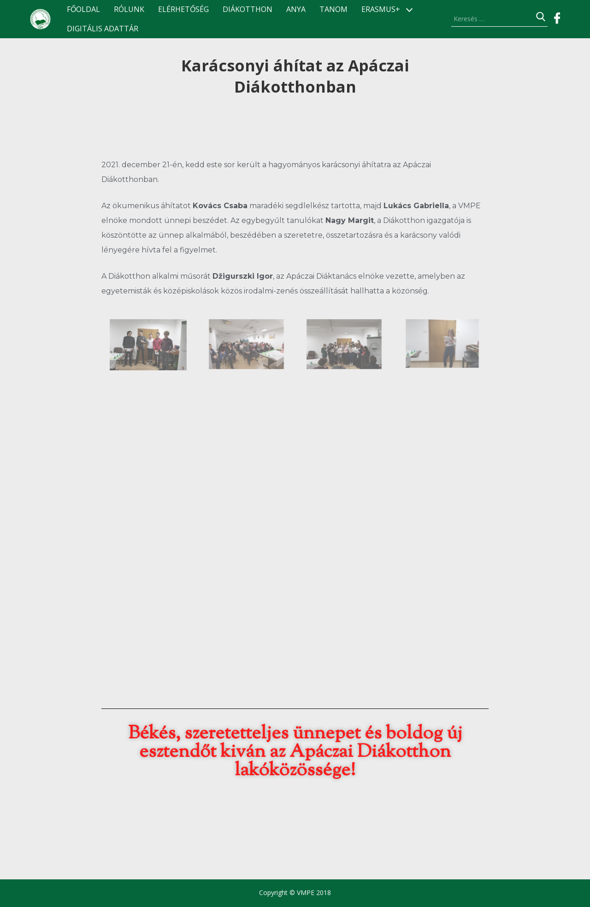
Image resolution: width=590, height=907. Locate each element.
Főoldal (83, 9)
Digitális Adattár (102, 29)
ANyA (296, 9)
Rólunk (129, 9)
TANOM (333, 9)
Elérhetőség (183, 9)
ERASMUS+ (380, 9)
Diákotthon (247, 9)
